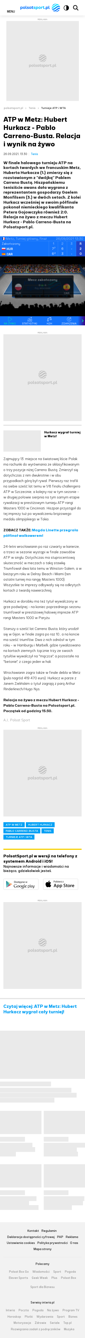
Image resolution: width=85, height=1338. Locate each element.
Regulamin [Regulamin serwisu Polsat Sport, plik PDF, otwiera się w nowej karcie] (49, 1231)
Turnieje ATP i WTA (53, 108)
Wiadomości (41, 1272)
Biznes (73, 1317)
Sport (57, 1272)
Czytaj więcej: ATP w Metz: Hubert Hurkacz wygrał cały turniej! (40, 1009)
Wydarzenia (44, 1317)
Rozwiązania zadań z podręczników (35, 1329)
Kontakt (33, 1231)
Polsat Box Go (19, 1272)
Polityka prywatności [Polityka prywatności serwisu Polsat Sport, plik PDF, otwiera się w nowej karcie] (52, 1243)
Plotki (29, 1317)
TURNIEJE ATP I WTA (19, 837)
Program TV (71, 1310)
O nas (74, 1243)
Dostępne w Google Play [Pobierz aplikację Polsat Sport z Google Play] (38, 881)
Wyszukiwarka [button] (75, 8)
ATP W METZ (14, 825)
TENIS (47, 831)
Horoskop (14, 1317)
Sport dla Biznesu (42, 1287)
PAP (60, 1237)
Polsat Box (68, 1278)
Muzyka (69, 1329)
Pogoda (70, 1272)
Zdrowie (40, 1323)
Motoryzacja (22, 1323)
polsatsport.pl (13, 108)
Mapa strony (42, 1249)
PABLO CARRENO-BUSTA (22, 831)
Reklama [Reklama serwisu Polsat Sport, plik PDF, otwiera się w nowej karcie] (72, 1237)
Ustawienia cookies (21, 1243)
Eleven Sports (18, 1278)
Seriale (55, 1323)
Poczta (24, 1310)
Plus (54, 1278)
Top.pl (67, 1323)
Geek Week (40, 1278)
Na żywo (53, 1310)
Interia (10, 1310)
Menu (11, 11)
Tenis (32, 108)
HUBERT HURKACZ (40, 825)
